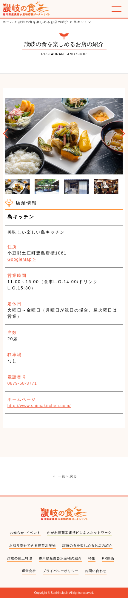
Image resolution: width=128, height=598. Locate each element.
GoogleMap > (21, 259)
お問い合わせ (96, 571)
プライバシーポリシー (60, 571)
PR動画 (108, 558)
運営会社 (29, 571)
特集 (91, 558)
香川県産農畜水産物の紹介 (60, 558)
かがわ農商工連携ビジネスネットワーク (79, 532)
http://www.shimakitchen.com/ (39, 405)
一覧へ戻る (65, 476)
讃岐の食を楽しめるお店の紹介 (87, 545)
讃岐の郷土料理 (19, 558)
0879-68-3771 (22, 383)
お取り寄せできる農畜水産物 (32, 545)
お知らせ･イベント (25, 532)
